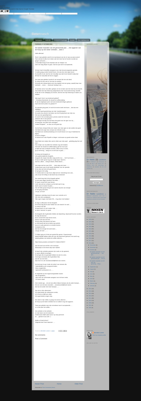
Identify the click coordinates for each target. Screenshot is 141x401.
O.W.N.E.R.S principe (60, 40)
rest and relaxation (101, 199)
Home (59, 384)
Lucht (88, 163)
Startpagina (38, 40)
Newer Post (39, 384)
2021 (90, 231)
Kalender (48, 40)
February (92, 283)
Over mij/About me (83, 40)
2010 (90, 300)
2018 (90, 238)
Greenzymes (101, 161)
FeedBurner (100, 185)
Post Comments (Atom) (48, 387)
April (91, 278)
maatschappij (101, 165)
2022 (90, 228)
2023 (90, 226)
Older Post (79, 384)
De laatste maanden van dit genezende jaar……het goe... (97, 253)
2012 (90, 295)
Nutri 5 (93, 163)
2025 (90, 221)
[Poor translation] (6, 11)
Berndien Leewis (99, 332)
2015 (90, 288)
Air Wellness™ (92, 161)
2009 (90, 303)
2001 (90, 305)
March (92, 281)
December (93, 245)
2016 (90, 243)
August (92, 269)
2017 (90, 240)
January (92, 285)
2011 (90, 298)
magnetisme (89, 166)
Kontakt (72, 40)
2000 (90, 307)
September (93, 266)
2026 (90, 219)
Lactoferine (102, 159)
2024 (90, 224)
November (93, 247)
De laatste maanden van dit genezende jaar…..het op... (98, 257)
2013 (90, 293)
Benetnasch (40, 34)
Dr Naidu (91, 159)
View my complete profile (99, 335)
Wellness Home (90, 165)
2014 (90, 291)
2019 (90, 236)
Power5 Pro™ (101, 163)
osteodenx (97, 166)
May (91, 276)
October (92, 249)
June (91, 274)
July (91, 271)
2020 (90, 233)
